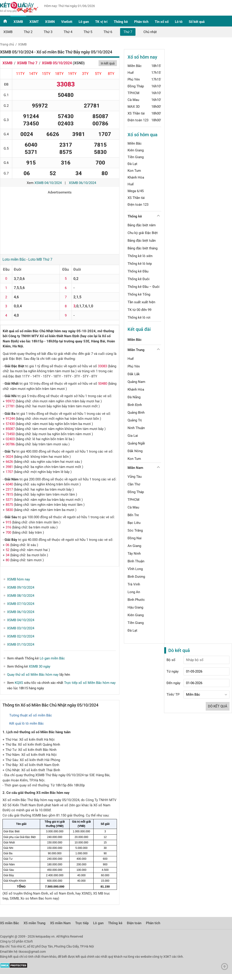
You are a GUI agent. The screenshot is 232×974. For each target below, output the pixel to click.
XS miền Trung (35, 923)
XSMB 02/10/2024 (20, 636)
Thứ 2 (28, 32)
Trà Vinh (134, 584)
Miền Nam (135, 468)
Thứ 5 (88, 32)
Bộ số (171, 660)
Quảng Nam (136, 382)
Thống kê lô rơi (139, 317)
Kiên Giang (136, 150)
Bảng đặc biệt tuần (142, 241)
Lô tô (178, 22)
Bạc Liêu (134, 523)
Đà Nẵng (134, 397)
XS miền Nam (60, 923)
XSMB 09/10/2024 (20, 587)
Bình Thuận (136, 561)
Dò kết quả (217, 706)
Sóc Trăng (135, 530)
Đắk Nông (135, 451)
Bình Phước (136, 600)
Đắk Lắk (134, 374)
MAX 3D (134, 107)
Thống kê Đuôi (139, 279)
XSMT (34, 22)
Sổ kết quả (197, 22)
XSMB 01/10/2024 (20, 644)
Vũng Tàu (135, 477)
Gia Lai (133, 436)
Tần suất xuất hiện (141, 302)
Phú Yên (134, 79)
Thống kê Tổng (139, 294)
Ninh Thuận (136, 428)
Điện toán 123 (138, 120)
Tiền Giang (136, 157)
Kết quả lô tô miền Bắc (26, 723)
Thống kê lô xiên (140, 256)
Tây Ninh (134, 553)
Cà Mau (133, 100)
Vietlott (66, 22)
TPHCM (133, 93)
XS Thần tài (136, 113)
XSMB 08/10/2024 (20, 596)
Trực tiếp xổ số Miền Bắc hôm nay (90, 683)
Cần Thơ (134, 484)
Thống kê (121, 22)
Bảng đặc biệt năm (142, 225)
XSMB (18, 22)
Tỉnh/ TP (173, 694)
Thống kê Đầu (138, 271)
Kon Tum (134, 171)
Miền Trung (136, 350)
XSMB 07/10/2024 (20, 604)
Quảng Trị (135, 420)
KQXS (19, 683)
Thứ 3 (48, 32)
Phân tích (141, 22)
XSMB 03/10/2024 (20, 628)
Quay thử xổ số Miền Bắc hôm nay (32, 675)
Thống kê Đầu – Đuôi (144, 287)
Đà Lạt (132, 164)
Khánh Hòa (136, 177)
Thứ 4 (68, 32)
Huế (131, 73)
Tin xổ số (162, 22)
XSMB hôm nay (18, 579)
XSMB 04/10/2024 (48, 183)
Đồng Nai (135, 538)
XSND (78, 63)
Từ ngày (173, 671)
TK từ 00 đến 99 (139, 310)
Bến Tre (133, 515)
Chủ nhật (150, 32)
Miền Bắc (135, 66)
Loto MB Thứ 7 (40, 259)
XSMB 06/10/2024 (82, 183)
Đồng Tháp (136, 86)
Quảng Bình (136, 413)
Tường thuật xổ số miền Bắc (30, 715)
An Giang (134, 546)
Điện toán (134, 923)
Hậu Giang (135, 607)
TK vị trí (101, 22)
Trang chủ (7, 44)
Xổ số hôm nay (142, 57)
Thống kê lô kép (140, 264)
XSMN (50, 22)
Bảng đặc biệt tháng (142, 248)
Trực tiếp (82, 923)
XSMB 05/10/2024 (57, 63)
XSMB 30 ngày (39, 666)
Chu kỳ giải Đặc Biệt (143, 233)
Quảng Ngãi (136, 443)
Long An (134, 592)
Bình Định (135, 405)
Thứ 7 (127, 32)
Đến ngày (173, 683)
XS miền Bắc (9, 923)
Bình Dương (136, 577)
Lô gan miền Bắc (52, 658)
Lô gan (84, 22)
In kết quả (108, 63)
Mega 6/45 (136, 191)
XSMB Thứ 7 (27, 63)
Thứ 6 (108, 32)
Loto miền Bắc (14, 259)
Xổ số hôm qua (142, 134)
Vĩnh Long (135, 569)
